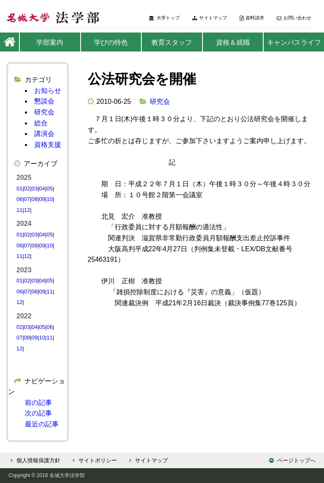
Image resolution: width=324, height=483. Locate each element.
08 (35, 199)
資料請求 (252, 18)
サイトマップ (209, 18)
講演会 (44, 133)
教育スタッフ (171, 42)
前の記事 (38, 402)
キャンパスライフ (294, 42)
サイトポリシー (93, 460)
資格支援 (47, 144)
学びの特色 (111, 42)
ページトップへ (292, 460)
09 (42, 199)
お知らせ (47, 90)
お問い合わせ (294, 18)
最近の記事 (42, 424)
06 (19, 199)
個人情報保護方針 (34, 460)
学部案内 (49, 42)
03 (35, 188)
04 (42, 188)
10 (49, 199)
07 (27, 199)
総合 (41, 123)
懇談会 (44, 101)
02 (27, 188)
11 (19, 210)
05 (49, 188)
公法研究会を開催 (142, 79)
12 (27, 210)
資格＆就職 (233, 42)
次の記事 (38, 413)
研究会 (160, 101)
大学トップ (164, 18)
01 (19, 188)
